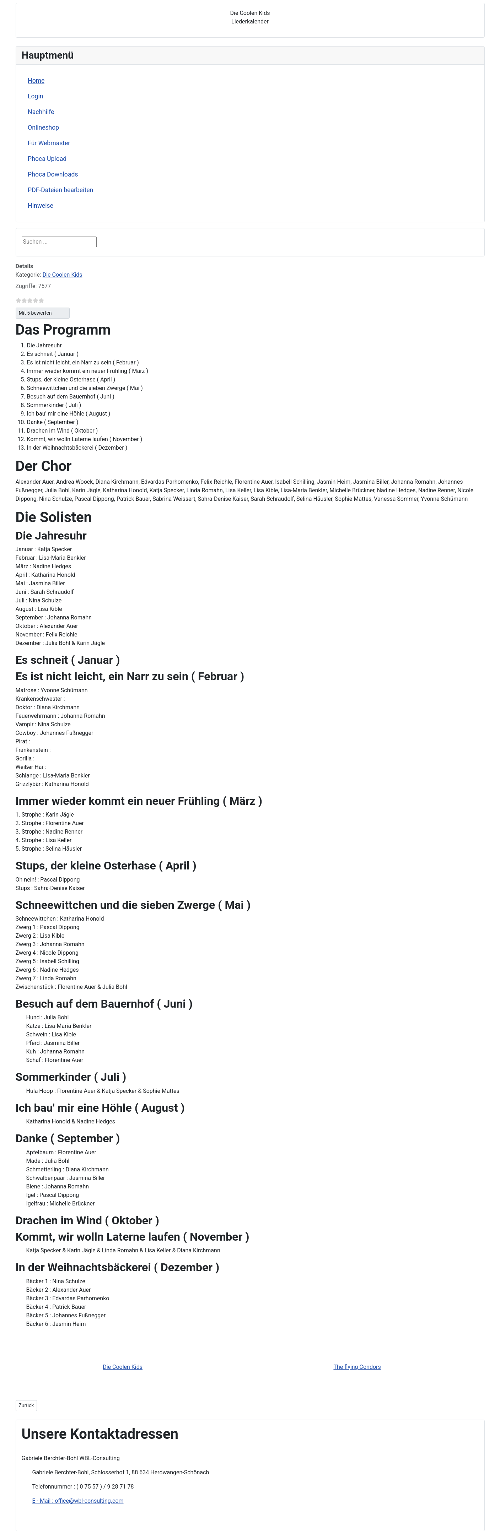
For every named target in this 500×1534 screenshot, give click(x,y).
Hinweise (40, 205)
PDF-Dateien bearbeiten (60, 190)
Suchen (113, 242)
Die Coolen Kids (62, 274)
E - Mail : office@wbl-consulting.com (78, 1500)
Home (36, 80)
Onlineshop (43, 127)
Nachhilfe (41, 111)
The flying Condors (357, 1367)
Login (35, 96)
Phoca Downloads (53, 174)
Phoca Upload (47, 158)
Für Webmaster (49, 143)
